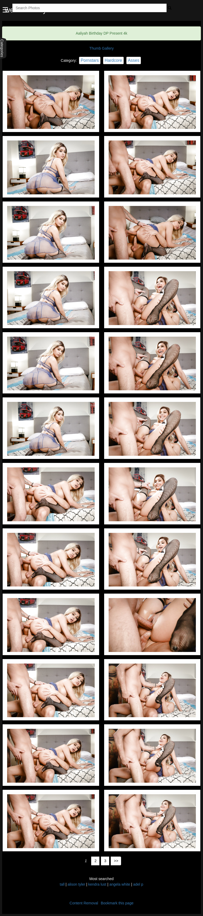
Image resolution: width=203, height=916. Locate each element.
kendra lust (97, 884)
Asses (134, 60)
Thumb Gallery (101, 48)
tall (62, 884)
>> (116, 861)
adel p (138, 884)
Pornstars (90, 60)
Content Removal (84, 903)
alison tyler (76, 884)
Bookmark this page (117, 903)
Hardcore (113, 60)
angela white (119, 884)
